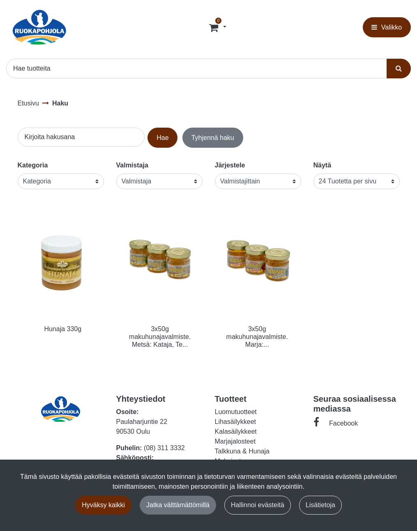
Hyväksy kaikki (103, 504)
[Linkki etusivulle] (39, 27)
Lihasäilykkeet (235, 421)
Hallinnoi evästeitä (257, 504)
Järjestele (230, 165)
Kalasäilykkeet (236, 431)
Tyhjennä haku (212, 137)
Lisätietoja (320, 504)
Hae (162, 137)
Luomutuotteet (236, 411)
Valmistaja (132, 165)
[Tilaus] (214, 27)
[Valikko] (387, 27)
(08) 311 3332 (164, 447)
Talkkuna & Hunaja (242, 451)
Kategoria (33, 165)
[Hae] (196, 68)
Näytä (322, 165)
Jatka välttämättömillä (178, 504)
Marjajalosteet (235, 441)
